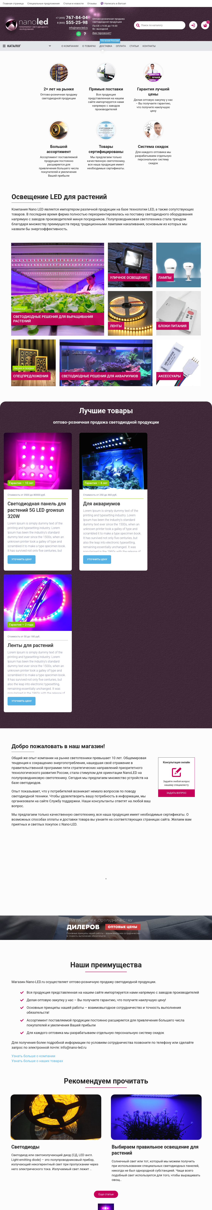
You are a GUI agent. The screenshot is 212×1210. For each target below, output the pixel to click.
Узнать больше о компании (33, 1137)
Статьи (134, 46)
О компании (69, 46)
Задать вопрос (35, 111)
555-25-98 (72, 22)
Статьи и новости (73, 3)
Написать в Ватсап (113, 3)
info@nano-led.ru (78, 27)
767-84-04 (72, 17)
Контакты (149, 46)
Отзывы (92, 3)
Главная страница (13, 3)
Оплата (121, 46)
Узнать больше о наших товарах (37, 1142)
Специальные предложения (43, 3)
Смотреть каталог (77, 111)
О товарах (89, 46)
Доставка (106, 44)
